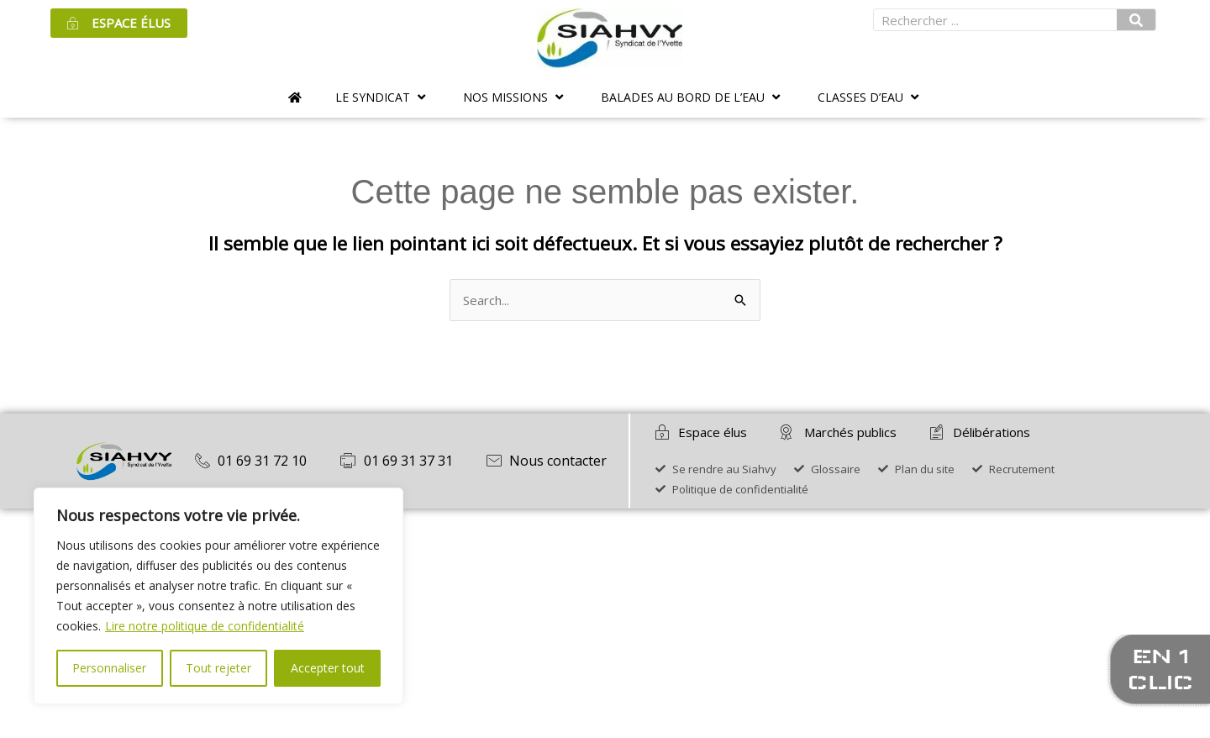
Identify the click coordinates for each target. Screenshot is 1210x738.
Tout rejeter (218, 668)
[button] (382, 97)
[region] (218, 596)
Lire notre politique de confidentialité (204, 626)
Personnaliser (109, 668)
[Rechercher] (1136, 19)
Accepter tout (328, 668)
